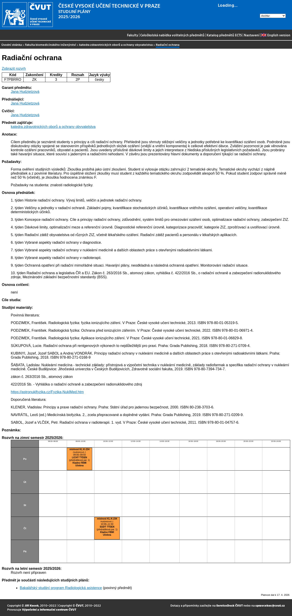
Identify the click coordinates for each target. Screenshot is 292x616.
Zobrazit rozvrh (14, 68)
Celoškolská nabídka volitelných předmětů (172, 35)
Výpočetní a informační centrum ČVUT (49, 609)
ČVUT (79, 605)
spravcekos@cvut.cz (270, 605)
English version (275, 35)
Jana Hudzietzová (25, 92)
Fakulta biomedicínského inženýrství (50, 44)
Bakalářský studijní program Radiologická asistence (61, 588)
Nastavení (251, 35)
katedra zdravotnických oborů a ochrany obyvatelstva (116, 44)
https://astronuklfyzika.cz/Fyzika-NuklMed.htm (47, 392)
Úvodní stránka (11, 44)
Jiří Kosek (32, 605)
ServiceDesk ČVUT (229, 605)
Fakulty (132, 35)
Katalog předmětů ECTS (224, 35)
